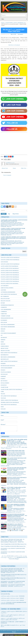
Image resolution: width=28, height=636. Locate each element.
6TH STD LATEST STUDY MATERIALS (10, 277)
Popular (3, 213)
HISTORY (3, 344)
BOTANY (3, 303)
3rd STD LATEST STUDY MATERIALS (10, 270)
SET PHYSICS (4, 380)
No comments (20, 34)
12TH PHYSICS (4, 261)
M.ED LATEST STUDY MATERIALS (9, 352)
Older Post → (24, 168)
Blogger (17, 558)
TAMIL (2, 391)
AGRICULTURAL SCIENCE (7, 287)
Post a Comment (7, 175)
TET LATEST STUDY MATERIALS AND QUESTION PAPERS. (16, 458)
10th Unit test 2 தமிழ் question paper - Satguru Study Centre (14, 30)
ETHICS (3, 331)
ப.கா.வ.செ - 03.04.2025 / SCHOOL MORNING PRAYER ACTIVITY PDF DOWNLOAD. (13, 603)
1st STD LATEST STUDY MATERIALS (9, 266)
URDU (2, 406)
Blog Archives (16, 213)
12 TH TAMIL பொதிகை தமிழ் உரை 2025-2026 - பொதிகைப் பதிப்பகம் (16, 488)
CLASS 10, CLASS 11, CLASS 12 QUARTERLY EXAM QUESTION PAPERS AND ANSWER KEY (13, 229)
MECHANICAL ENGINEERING (8, 357)
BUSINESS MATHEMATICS (7, 305)
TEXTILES (3, 398)
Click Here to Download (14, 45)
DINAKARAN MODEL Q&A (7, 318)
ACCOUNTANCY (5, 285)
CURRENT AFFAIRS (5, 315)
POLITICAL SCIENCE (6, 372)
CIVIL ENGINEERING (6, 309)
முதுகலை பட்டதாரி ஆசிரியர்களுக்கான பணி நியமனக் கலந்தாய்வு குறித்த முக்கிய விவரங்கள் (12, 619)
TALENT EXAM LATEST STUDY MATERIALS (11, 389)
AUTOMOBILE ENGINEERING (8, 292)
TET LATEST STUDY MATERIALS (9, 395)
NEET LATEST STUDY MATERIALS (9, 361)
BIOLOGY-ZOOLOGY (5, 300)
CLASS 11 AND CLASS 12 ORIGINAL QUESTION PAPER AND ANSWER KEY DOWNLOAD (14, 220)
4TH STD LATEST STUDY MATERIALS (10, 272)
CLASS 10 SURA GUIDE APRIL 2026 (15, 450)
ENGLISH (3, 328)
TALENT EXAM (4, 387)
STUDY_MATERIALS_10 (19, 22)
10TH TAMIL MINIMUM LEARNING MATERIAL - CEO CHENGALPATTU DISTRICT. (16, 506)
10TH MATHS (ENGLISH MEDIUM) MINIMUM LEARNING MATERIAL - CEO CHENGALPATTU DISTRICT (17, 515)
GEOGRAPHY (4, 337)
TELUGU (3, 393)
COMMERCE (4, 311)
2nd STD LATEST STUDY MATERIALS (10, 268)
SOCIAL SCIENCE (5, 383)
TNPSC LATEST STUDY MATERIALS (9, 400)
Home (2, 22)
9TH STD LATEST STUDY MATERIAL (9, 283)
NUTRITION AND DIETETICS (8, 365)
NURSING (3, 363)
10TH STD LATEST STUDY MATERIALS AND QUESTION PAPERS (17, 496)
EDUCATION (4, 322)
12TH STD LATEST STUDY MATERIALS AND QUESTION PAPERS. (17, 478)
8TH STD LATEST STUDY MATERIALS (10, 281)
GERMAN (3, 339)
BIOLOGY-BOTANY (5, 298)
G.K (1, 335)
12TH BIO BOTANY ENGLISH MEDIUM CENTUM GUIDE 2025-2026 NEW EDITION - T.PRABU (16, 469)
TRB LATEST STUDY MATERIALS (9, 404)
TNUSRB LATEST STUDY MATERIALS (10, 402)
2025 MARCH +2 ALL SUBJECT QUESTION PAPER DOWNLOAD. (15, 525)
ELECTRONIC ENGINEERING (8, 326)
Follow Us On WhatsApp (20, 635)
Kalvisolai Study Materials (15, 630)
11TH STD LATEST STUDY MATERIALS (10, 259)
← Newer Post (4, 168)
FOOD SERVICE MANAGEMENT (8, 333)
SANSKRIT (3, 376)
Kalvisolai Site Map (5, 593)
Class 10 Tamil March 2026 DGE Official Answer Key (13, 546)
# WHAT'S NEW (9, 22)
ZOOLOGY (3, 409)
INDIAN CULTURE (5, 350)
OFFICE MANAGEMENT (6, 367)
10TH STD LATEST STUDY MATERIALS (10, 257)
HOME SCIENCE (5, 346)
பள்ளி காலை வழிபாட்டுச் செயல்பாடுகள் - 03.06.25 (12, 598)
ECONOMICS (4, 320)
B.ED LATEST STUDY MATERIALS (9, 294)
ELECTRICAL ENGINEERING (7, 324)
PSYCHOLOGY (4, 374)
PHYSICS (3, 370)
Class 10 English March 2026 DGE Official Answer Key (13, 544)
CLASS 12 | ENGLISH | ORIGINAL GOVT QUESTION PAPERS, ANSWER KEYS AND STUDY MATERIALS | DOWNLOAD (13, 238)
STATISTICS (3, 385)
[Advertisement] (14, 143)
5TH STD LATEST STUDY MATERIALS (10, 274)
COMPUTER (4, 313)
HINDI (2, 341)
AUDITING (3, 290)
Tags (9, 213)
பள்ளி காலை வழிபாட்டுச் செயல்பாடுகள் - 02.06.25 (12, 600)
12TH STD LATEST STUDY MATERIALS (10, 264)
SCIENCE (3, 378)
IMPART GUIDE (4, 348)
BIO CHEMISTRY (5, 296)
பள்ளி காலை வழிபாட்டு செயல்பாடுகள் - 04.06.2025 (12, 596)
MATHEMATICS (4, 354)
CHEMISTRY (4, 307)
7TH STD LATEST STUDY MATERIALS (10, 279)
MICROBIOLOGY (5, 359)
